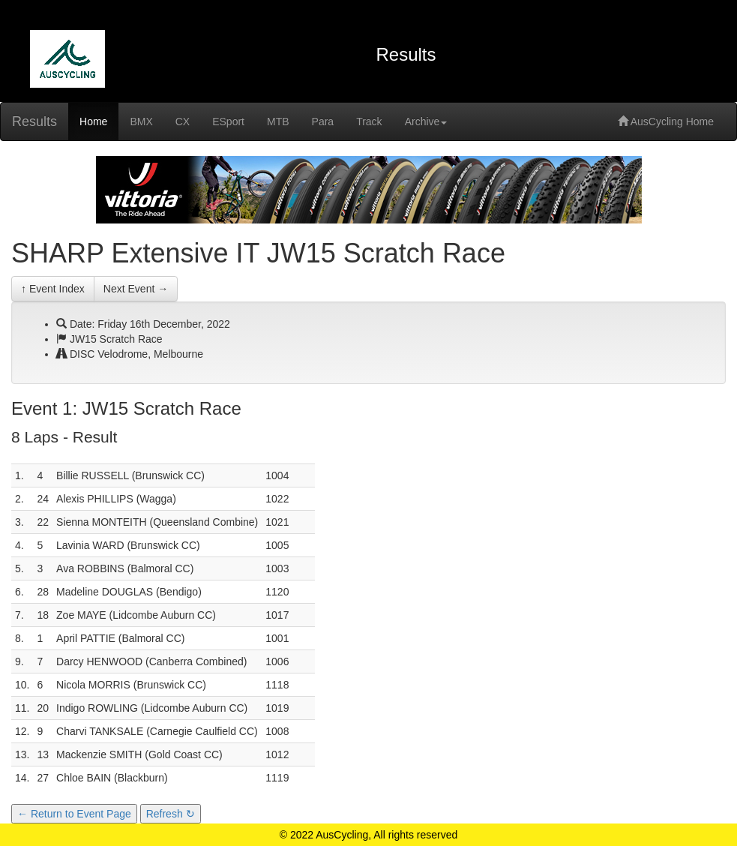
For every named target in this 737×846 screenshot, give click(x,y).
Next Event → (135, 289)
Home (93, 122)
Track (369, 122)
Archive (426, 122)
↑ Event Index (53, 289)
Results (34, 121)
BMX (141, 122)
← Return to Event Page (74, 814)
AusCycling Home (666, 122)
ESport (228, 122)
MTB (278, 122)
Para (323, 122)
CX (182, 122)
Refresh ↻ (170, 814)
